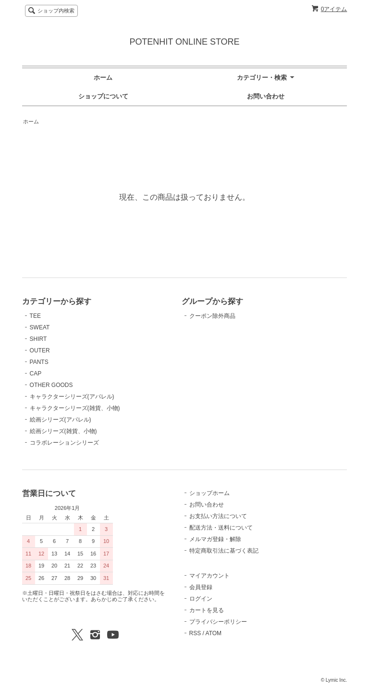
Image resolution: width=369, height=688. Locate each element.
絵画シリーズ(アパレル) (60, 419)
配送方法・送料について (221, 527)
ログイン (200, 598)
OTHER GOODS (51, 385)
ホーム (103, 77)
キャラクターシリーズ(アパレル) (72, 396)
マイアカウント (209, 575)
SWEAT (40, 327)
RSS (195, 633)
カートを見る (206, 610)
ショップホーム (209, 493)
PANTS (39, 362)
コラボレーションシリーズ (64, 442)
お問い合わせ (265, 96)
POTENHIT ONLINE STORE (184, 42)
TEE (35, 316)
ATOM (214, 633)
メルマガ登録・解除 (215, 539)
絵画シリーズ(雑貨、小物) (63, 431)
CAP (36, 373)
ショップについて (103, 96)
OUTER (40, 350)
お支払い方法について (218, 516)
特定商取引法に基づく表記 (223, 550)
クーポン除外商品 (212, 316)
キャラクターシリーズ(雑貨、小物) (75, 408)
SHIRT (38, 339)
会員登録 (200, 587)
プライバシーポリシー (218, 621)
